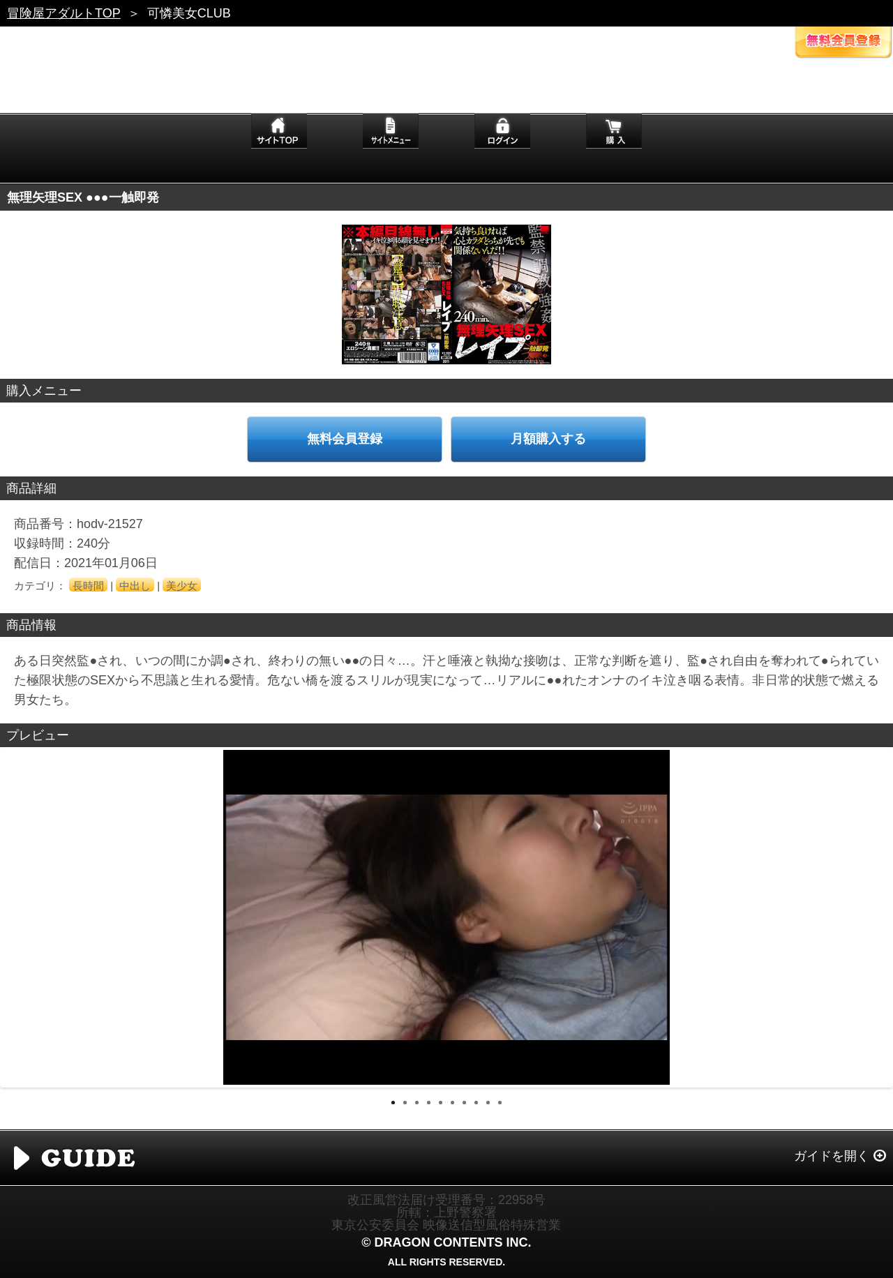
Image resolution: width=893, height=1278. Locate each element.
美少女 (181, 586)
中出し (135, 586)
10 (500, 1102)
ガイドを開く (831, 1156)
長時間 (88, 586)
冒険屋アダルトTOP (64, 13)
